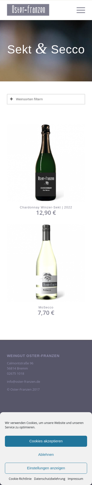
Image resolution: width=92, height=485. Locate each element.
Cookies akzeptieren (46, 441)
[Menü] (78, 10)
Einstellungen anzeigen (46, 468)
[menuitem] (78, 10)
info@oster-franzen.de (23, 381)
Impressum (75, 479)
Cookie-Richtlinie (20, 479)
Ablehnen (46, 454)
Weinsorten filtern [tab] (26, 99)
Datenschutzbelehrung (49, 479)
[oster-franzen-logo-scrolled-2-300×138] (38, 10)
